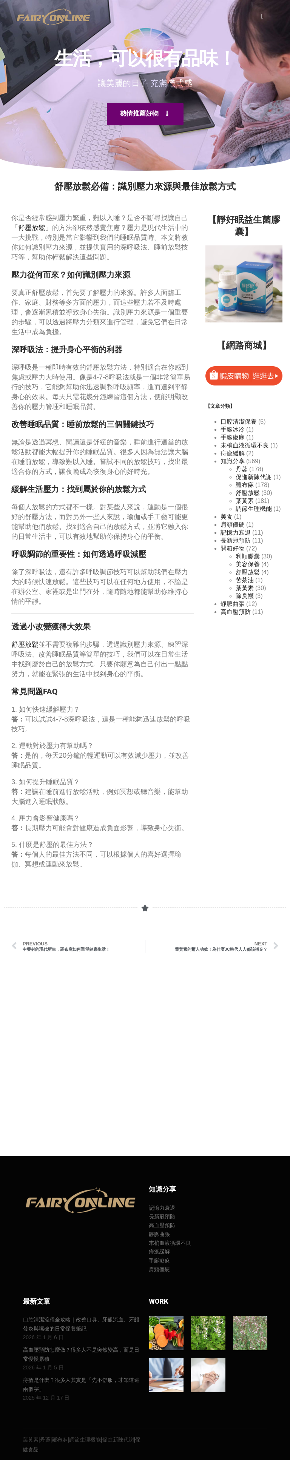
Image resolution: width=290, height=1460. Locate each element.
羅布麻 (245, 485)
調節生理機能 (254, 509)
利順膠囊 (248, 556)
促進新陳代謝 (254, 477)
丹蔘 (242, 469)
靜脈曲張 (233, 604)
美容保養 (248, 564)
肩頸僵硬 (233, 524)
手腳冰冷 (233, 429)
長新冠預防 (236, 540)
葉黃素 (245, 501)
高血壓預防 (236, 612)
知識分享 (233, 461)
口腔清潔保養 (239, 421)
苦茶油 (245, 580)
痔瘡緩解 (233, 453)
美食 (227, 516)
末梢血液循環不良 (245, 445)
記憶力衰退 (236, 532)
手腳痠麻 (233, 437)
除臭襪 (245, 596)
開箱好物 (233, 548)
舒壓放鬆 (31, 227)
